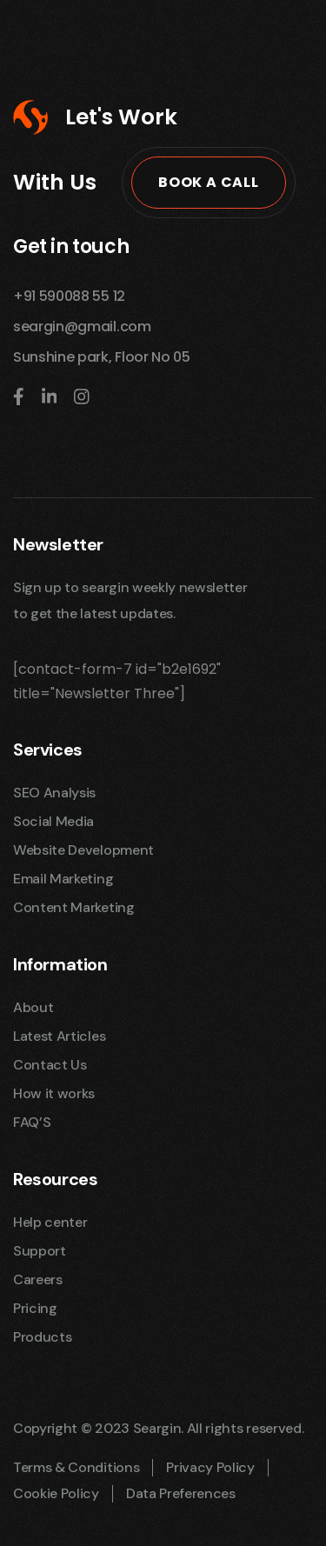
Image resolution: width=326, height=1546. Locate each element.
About (33, 1007)
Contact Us (50, 1065)
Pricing (35, 1308)
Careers (38, 1279)
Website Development (83, 850)
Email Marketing (63, 879)
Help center (50, 1222)
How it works (54, 1093)
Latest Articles (59, 1036)
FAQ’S (31, 1122)
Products (42, 1337)
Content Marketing (74, 907)
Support (39, 1251)
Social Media (53, 821)
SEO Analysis (54, 792)
